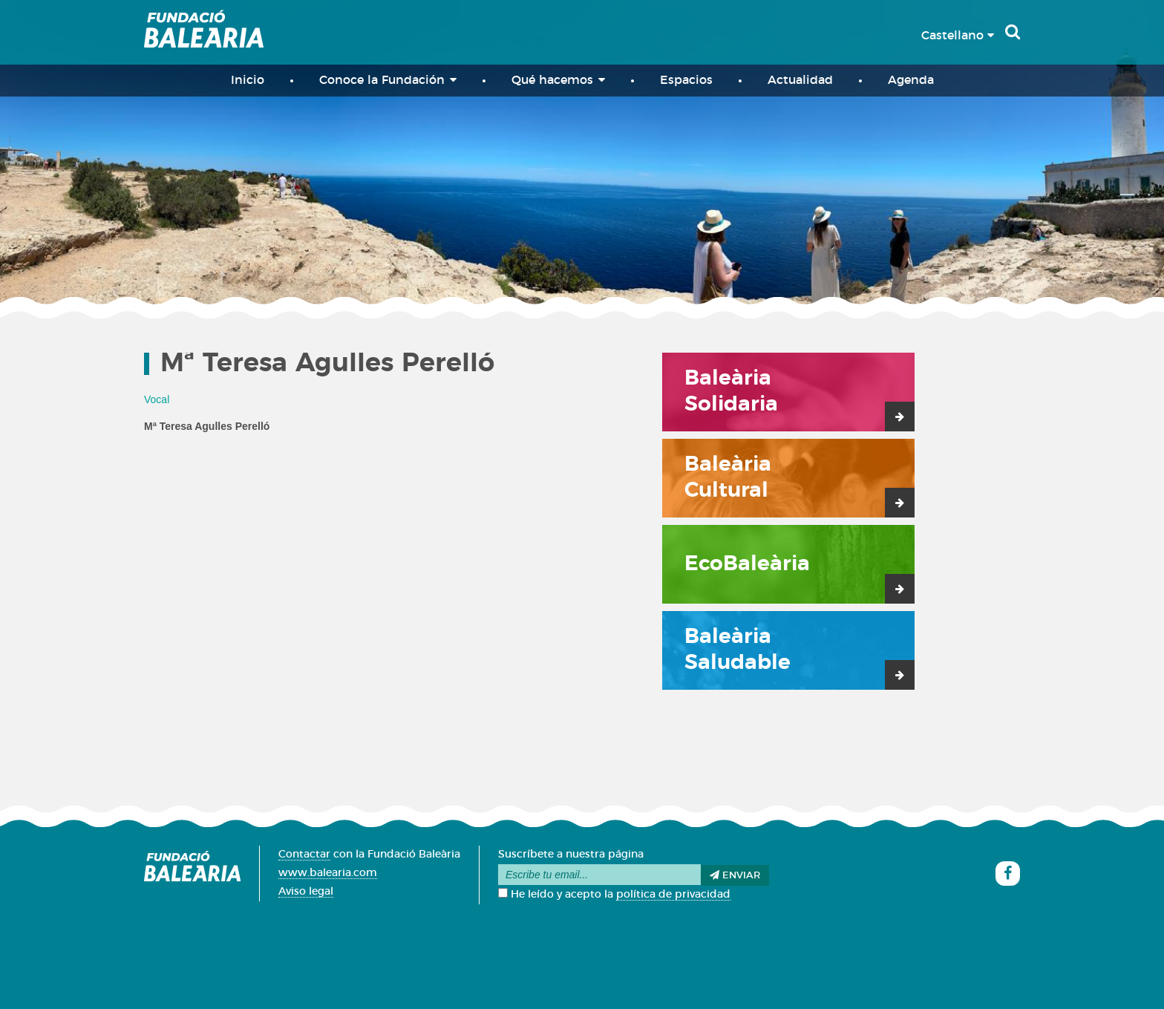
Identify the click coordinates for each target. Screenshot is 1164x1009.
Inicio (247, 80)
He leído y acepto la (614, 894)
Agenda (911, 80)
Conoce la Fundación (388, 80)
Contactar (304, 854)
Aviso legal (305, 891)
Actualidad (800, 80)
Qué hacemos (558, 80)
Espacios (686, 80)
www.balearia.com (327, 873)
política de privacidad (673, 894)
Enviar (735, 875)
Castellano (957, 36)
